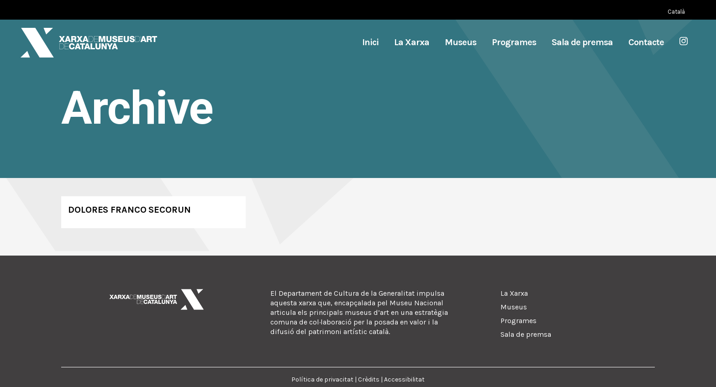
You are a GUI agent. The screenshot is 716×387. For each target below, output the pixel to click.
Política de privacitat (322, 379)
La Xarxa (514, 293)
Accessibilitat (404, 379)
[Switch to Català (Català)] (676, 11)
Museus (513, 307)
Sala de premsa (525, 334)
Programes (518, 320)
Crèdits (368, 379)
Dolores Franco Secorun (129, 209)
